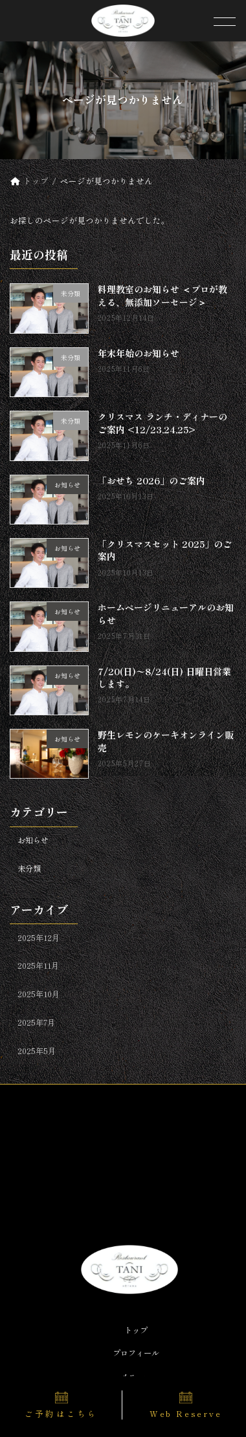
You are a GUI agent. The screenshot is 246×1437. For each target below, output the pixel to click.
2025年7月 (36, 1022)
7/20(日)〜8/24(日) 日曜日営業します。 (165, 678)
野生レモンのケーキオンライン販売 (166, 741)
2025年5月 (36, 1051)
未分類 (29, 868)
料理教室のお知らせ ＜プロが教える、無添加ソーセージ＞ (163, 296)
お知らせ (33, 840)
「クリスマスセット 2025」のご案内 (165, 550)
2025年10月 (38, 994)
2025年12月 (38, 938)
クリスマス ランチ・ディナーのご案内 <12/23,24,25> (163, 423)
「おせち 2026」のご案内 (152, 480)
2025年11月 (38, 966)
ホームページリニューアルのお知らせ (166, 614)
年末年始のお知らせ (139, 353)
